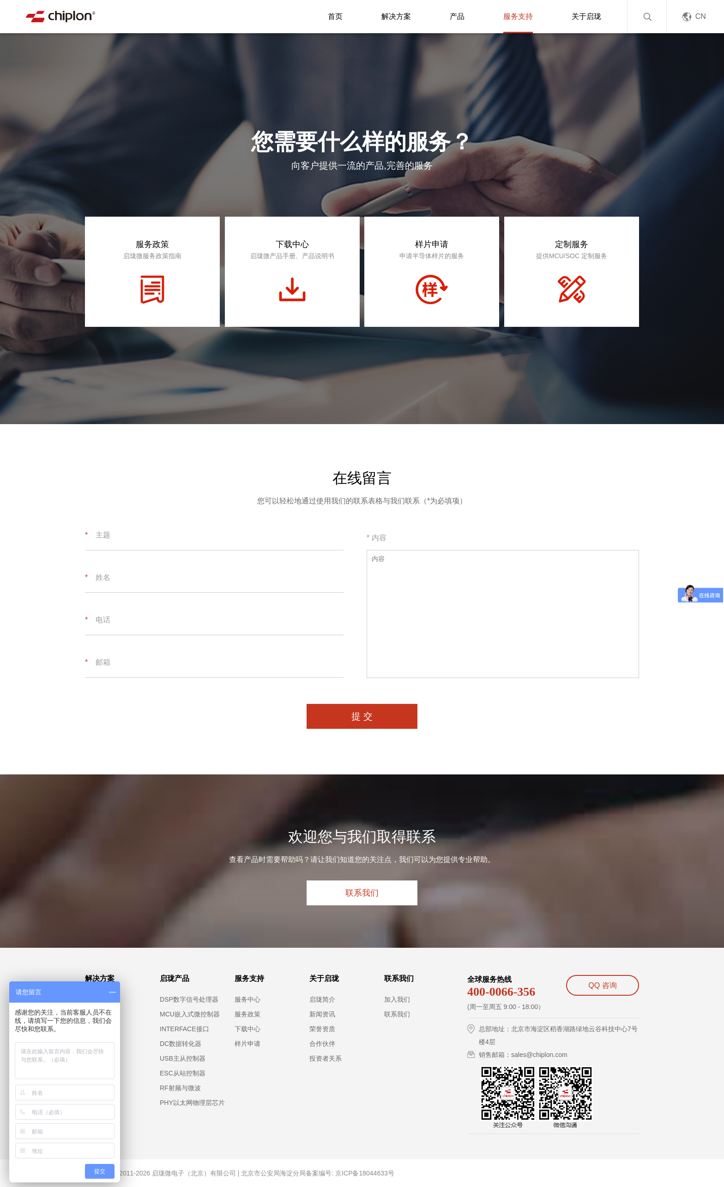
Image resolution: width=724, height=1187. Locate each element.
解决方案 (396, 16)
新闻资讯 (322, 1014)
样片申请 (247, 1043)
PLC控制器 (101, 1029)
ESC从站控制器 (182, 1073)
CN (700, 16)
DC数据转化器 (180, 1043)
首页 (335, 16)
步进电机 (98, 1014)
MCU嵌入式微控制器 (190, 1014)
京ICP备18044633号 (364, 1173)
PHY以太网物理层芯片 (192, 1102)
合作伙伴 (322, 1043)
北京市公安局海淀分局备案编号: (287, 1173)
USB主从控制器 (182, 1058)
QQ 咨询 (602, 985)
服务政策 (247, 1014)
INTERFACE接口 (184, 1029)
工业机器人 (101, 1043)
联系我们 (362, 893)
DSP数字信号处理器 (189, 999)
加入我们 (397, 999)
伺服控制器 (101, 999)
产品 (457, 16)
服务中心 (247, 999)
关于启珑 (586, 16)
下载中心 (247, 1029)
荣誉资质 (322, 1029)
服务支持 (518, 16)
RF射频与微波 (180, 1088)
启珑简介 (322, 999)
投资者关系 (325, 1058)
